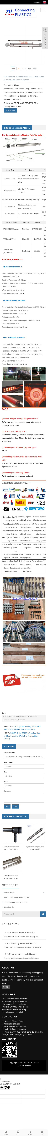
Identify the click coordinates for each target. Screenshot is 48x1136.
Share (6, 1132)
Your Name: (8, 762)
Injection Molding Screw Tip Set (16, 897)
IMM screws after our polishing (14, 1004)
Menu (30, 1132)
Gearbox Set (9, 907)
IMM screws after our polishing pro (20, 954)
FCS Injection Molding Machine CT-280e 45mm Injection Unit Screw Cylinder (20, 718)
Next (41, 45)
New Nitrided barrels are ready (14, 1010)
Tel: (5, 772)
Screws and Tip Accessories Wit (14, 1001)
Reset (15, 806)
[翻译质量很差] (7, 1088)
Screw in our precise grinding (13, 1012)
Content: (7, 791)
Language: (39, 2)
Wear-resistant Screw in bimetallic (19, 933)
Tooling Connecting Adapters (15, 902)
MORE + (6, 987)
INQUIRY (10, 110)
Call (18, 1132)
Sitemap (28, 1065)
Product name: (9, 753)
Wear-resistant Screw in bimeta (14, 999)
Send (7, 806)
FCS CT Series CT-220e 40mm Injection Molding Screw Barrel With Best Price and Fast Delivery (22, 736)
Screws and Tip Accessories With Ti (20, 943)
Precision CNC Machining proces (15, 1007)
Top (42, 1132)
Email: (6, 781)
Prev (7, 45)
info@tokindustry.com (17, 1029)
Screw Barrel (9, 893)
